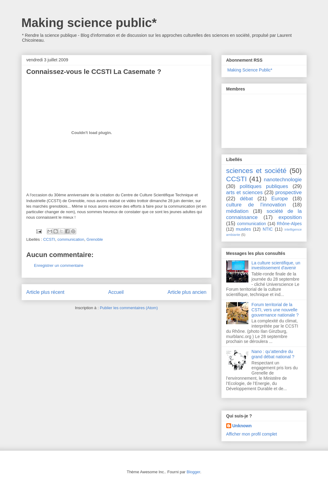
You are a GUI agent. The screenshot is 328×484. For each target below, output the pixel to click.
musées (243, 229)
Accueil (116, 292)
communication (70, 239)
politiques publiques (264, 186)
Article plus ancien (187, 292)
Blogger (193, 472)
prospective (288, 192)
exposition (290, 217)
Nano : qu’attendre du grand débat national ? (272, 354)
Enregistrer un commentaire (58, 265)
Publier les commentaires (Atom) (129, 307)
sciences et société (256, 171)
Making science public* (89, 22)
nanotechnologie (283, 179)
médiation (237, 211)
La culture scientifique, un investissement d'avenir (275, 265)
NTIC (268, 229)
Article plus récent (45, 292)
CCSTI (49, 239)
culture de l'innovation (256, 205)
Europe (279, 199)
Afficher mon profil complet (251, 434)
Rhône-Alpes (289, 223)
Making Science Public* (249, 69)
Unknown (242, 425)
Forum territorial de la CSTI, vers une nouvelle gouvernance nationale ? (274, 309)
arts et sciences (244, 192)
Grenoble (94, 239)
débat (246, 199)
